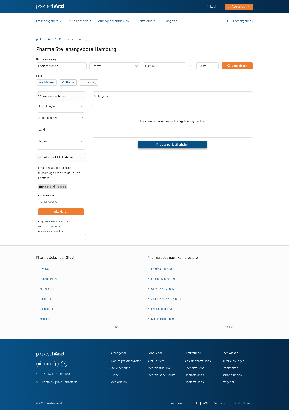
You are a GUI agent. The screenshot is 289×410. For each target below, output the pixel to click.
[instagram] (47, 364)
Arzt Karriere (156, 361)
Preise (114, 375)
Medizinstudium (159, 368)
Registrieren (239, 6)
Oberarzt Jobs (194, 375)
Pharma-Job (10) (161, 268)
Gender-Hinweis (243, 403)
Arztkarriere (147, 21)
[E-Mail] (61, 201)
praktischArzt (44, 39)
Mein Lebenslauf (80, 21)
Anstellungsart (61, 106)
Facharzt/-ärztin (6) (163, 278)
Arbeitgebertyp (61, 118)
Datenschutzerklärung (49, 226)
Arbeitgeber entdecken (113, 21)
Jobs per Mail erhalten (172, 144)
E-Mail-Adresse (46, 195)
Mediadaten (118, 382)
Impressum (177, 403)
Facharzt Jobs (194, 368)
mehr (118, 326)
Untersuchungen (233, 361)
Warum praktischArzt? (125, 361)
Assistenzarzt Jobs (198, 361)
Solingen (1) (47, 308)
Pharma (64, 39)
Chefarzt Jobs (194, 382)
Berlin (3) (45, 268)
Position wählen (48, 66)
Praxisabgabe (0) (161, 308)
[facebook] (56, 364)
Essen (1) (45, 298)
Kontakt (194, 403)
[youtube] (39, 364)
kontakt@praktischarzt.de (56, 382)
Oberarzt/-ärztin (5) (163, 288)
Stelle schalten (120, 368)
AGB (58, 221)
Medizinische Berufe (161, 375)
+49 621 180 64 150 (53, 374)
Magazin (171, 21)
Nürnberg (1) (47, 288)
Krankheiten (230, 368)
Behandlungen (232, 375)
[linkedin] (64, 364)
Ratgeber (228, 382)
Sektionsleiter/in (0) (163, 318)
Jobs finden (237, 66)
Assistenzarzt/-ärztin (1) (166, 298)
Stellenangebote (47, 21)
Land (61, 129)
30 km (202, 66)
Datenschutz (221, 403)
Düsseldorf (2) (48, 278)
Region (61, 141)
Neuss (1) (45, 318)
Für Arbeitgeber (240, 21)
